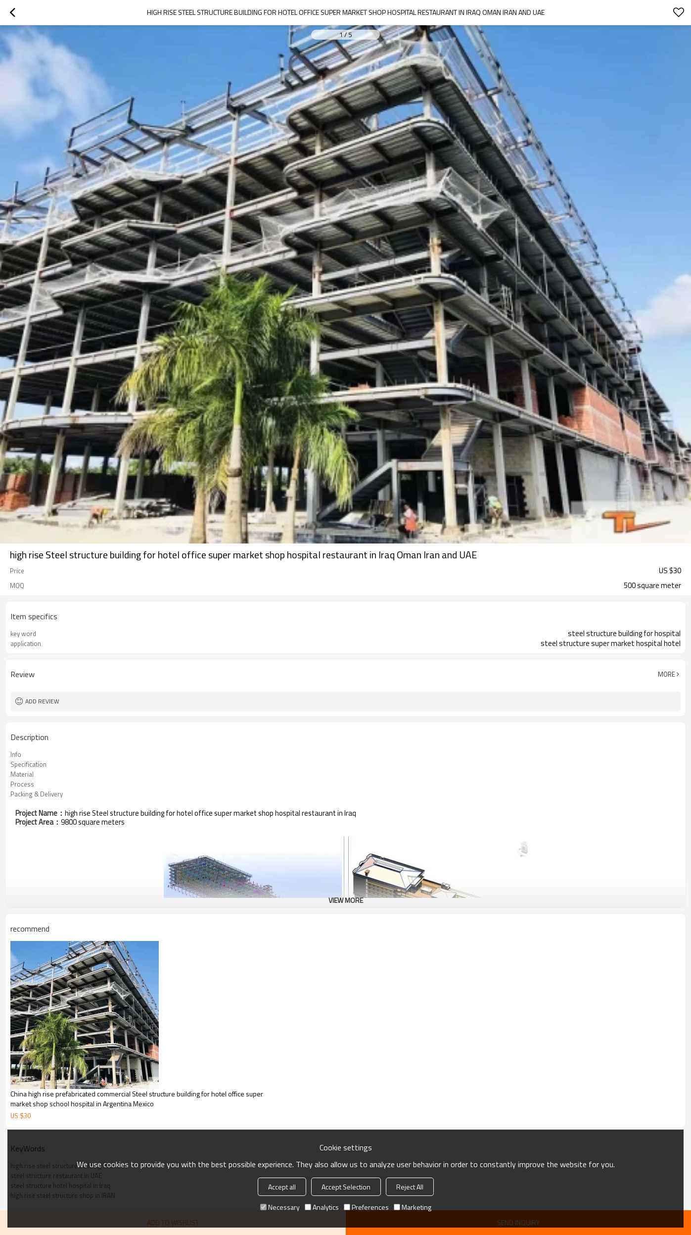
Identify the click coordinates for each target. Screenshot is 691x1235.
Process (22, 784)
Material (22, 774)
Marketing (412, 1207)
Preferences (366, 1207)
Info (15, 754)
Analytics (322, 1207)
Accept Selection (346, 1187)
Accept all (282, 1187)
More (666, 674)
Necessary (280, 1207)
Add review (42, 701)
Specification (28, 764)
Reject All (409, 1187)
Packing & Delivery (36, 794)
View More (345, 900)
